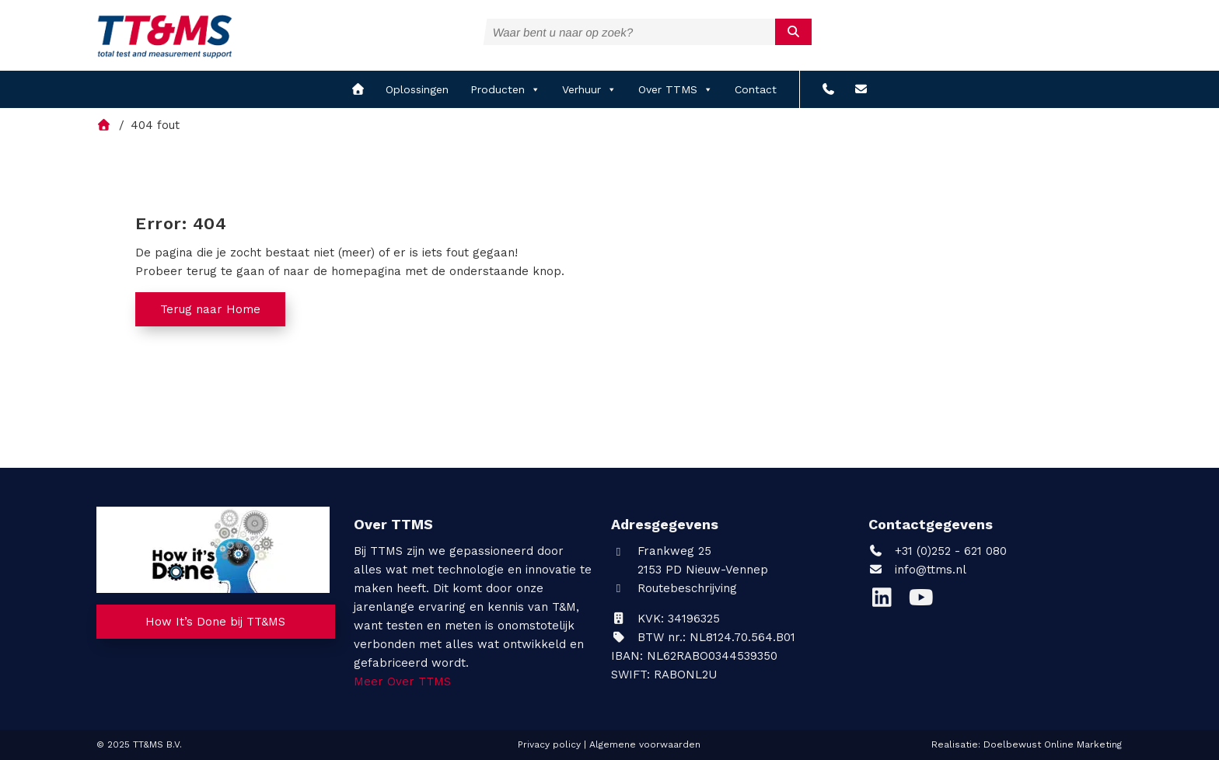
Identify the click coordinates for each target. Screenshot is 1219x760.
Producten (505, 89)
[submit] (793, 32)
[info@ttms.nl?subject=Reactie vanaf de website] (861, 89)
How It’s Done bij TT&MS (215, 622)
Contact (756, 89)
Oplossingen (417, 89)
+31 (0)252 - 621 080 (937, 551)
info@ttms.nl (930, 570)
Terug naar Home (210, 309)
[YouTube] (924, 601)
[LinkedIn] (887, 601)
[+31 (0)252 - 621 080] (828, 89)
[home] (358, 89)
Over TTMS (675, 89)
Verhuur (589, 89)
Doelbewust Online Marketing (1052, 744)
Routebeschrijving (674, 588)
